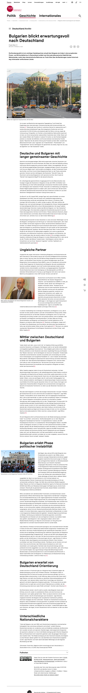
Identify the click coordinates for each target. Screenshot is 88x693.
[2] (54, 216)
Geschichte (15, 20)
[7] (54, 326)
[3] (51, 235)
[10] (26, 413)
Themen (8, 20)
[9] (34, 366)
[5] (56, 306)
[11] (47, 555)
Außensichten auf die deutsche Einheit (47, 20)
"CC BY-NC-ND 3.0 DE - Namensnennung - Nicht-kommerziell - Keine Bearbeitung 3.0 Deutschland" (50, 659)
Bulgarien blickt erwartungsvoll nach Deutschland (70, 20)
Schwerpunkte (33, 20)
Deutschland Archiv (24, 20)
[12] (65, 586)
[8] (29, 330)
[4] (37, 243)
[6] (43, 322)
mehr (64, 2)
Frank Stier (13, 45)
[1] (25, 127)
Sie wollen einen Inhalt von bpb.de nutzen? (46, 675)
